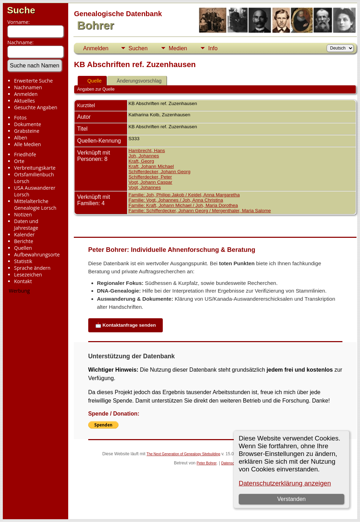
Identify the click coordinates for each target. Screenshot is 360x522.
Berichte (23, 241)
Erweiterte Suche (33, 80)
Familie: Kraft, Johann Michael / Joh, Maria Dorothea (183, 205)
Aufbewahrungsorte (37, 254)
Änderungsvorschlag (136, 81)
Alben (20, 137)
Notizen (23, 214)
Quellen (23, 247)
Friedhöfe (25, 154)
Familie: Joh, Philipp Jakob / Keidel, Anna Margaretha (183, 194)
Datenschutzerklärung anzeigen (285, 483)
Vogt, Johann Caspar (150, 182)
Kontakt (23, 281)
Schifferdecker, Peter (150, 177)
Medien (178, 48)
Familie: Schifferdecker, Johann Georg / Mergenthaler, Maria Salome (199, 210)
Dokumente (27, 124)
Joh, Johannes (143, 155)
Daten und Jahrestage (26, 224)
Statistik (23, 261)
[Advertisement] (33, 403)
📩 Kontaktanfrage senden (125, 325)
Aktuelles (24, 100)
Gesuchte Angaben (35, 107)
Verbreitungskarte (35, 167)
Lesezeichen (28, 274)
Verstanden (291, 499)
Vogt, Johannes (144, 187)
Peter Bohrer (207, 463)
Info (213, 48)
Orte (19, 161)
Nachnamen (28, 87)
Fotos (20, 117)
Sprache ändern (32, 268)
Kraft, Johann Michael (151, 166)
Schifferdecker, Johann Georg (159, 171)
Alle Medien (27, 144)
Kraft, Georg (141, 161)
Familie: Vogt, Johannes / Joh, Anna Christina (175, 200)
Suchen (138, 48)
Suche (21, 10)
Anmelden (26, 94)
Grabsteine (26, 131)
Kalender (24, 234)
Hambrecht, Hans (146, 150)
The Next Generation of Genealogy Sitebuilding (183, 454)
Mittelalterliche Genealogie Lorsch (35, 204)
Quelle (91, 81)
